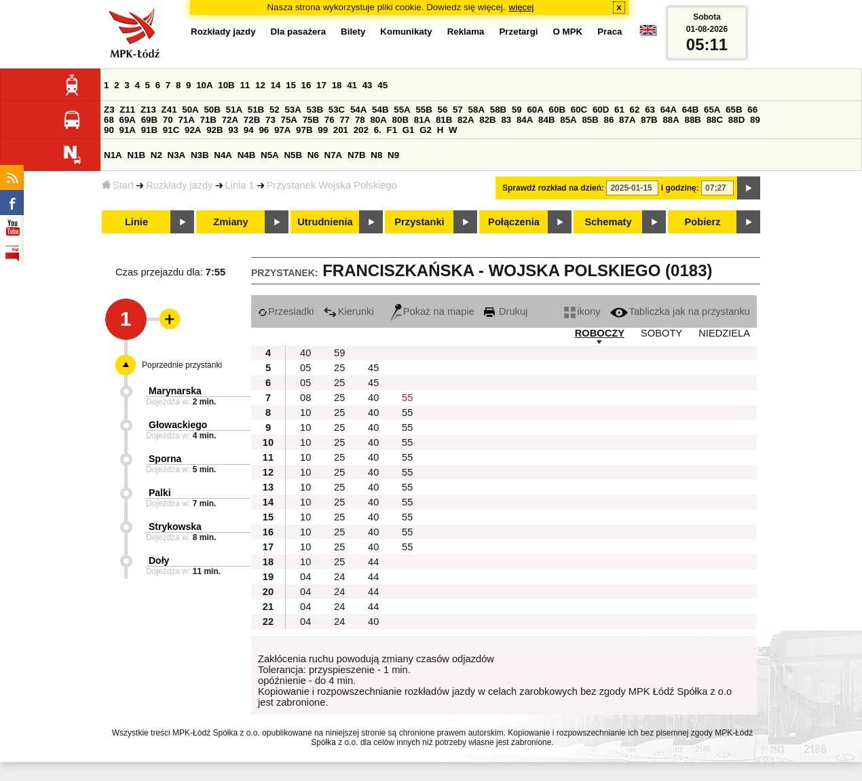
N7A (333, 155)
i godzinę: (680, 188)
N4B (247, 155)
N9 (393, 155)
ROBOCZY (599, 333)
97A (282, 130)
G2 (425, 130)
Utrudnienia (324, 221)
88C (715, 120)
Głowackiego (178, 424)
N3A (177, 155)
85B (590, 120)
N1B (136, 155)
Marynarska (175, 390)
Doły (159, 560)
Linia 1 (240, 185)
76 (329, 120)
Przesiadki (286, 311)
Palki (160, 492)
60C (579, 109)
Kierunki (349, 311)
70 (168, 120)
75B (311, 120)
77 (344, 120)
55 (407, 397)
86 (609, 120)
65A (712, 109)
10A (204, 85)
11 (245, 85)
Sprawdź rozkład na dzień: (553, 188)
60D (601, 109)
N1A (113, 155)
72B (252, 120)
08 (305, 397)
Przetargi (518, 31)
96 (264, 130)
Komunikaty (406, 31)
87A (627, 120)
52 (274, 109)
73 (270, 120)
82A (465, 120)
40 (305, 352)
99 (323, 130)
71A (186, 120)
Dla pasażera (298, 31)
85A (568, 120)
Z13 (148, 109)
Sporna (165, 458)
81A (422, 120)
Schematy (607, 221)
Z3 (109, 109)
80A (378, 120)
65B (734, 109)
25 (339, 367)
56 (443, 109)
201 (340, 130)
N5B (293, 155)
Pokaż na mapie (432, 311)
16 (306, 85)
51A (234, 109)
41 (352, 85)
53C (337, 109)
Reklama (466, 31)
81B (444, 120)
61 (619, 109)
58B (498, 109)
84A (525, 120)
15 (291, 85)
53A (292, 109)
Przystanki (419, 221)
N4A (223, 155)
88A (670, 120)
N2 (156, 155)
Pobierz (703, 221)
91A (127, 130)
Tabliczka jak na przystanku (680, 311)
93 (233, 130)
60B (557, 109)
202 (361, 130)
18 (337, 85)
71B (208, 120)
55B (423, 109)
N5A (270, 155)
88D (736, 120)
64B (690, 109)
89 (755, 120)
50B (212, 109)
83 (506, 120)
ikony (582, 311)
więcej (521, 7)
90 (109, 130)
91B (149, 130)
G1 (408, 130)
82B (487, 120)
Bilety (353, 31)
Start (118, 185)
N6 (313, 155)
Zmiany (230, 221)
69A (127, 120)
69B (149, 120)
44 (373, 561)
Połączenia (514, 221)
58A (476, 109)
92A (193, 130)
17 (321, 85)
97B (304, 130)
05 (305, 367)
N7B (357, 155)
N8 (376, 155)
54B (380, 109)
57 (458, 109)
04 (305, 576)
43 (367, 85)
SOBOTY (661, 333)
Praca (609, 31)
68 (109, 120)
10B (226, 85)
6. (377, 130)
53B (315, 109)
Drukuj (505, 311)
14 (276, 85)
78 (360, 120)
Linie (136, 221)
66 (752, 109)
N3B (200, 155)
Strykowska (175, 526)
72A (230, 120)
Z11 (127, 109)
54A (358, 109)
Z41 (169, 109)
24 (339, 576)
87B (649, 120)
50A (190, 109)
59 (517, 109)
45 (382, 85)
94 (249, 130)
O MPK (568, 31)
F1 (391, 130)
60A (535, 109)
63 (650, 109)
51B (256, 109)
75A (289, 120)
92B (214, 130)
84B (546, 120)
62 (635, 109)
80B (400, 120)
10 (305, 412)
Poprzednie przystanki (182, 365)
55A (402, 109)
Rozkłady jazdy (179, 185)
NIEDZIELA (724, 333)
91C (171, 130)
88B (693, 120)
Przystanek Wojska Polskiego (332, 185)
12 (260, 85)
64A (668, 109)
